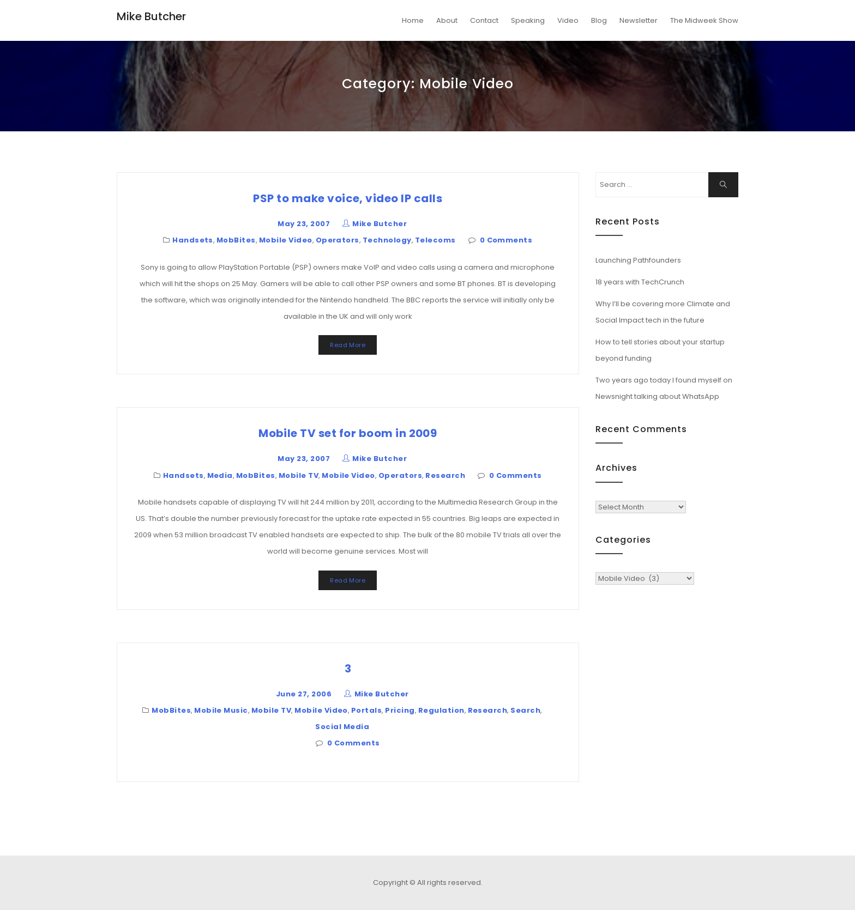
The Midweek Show (704, 20)
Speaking (528, 20)
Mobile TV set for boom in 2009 (347, 433)
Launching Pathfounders (638, 260)
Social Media (342, 726)
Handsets (192, 240)
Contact (484, 20)
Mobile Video (285, 240)
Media (220, 475)
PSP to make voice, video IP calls (347, 198)
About (446, 20)
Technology (387, 240)
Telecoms (435, 240)
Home (413, 20)
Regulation (441, 710)
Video (568, 20)
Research (445, 475)
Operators (337, 240)
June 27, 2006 (304, 694)
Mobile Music (221, 710)
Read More (347, 345)
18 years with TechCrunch (639, 282)
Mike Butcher (151, 16)
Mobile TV (298, 475)
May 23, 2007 (304, 224)
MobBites (236, 240)
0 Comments (506, 240)
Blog (599, 20)
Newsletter (638, 20)
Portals (366, 710)
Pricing (399, 710)
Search (525, 710)
